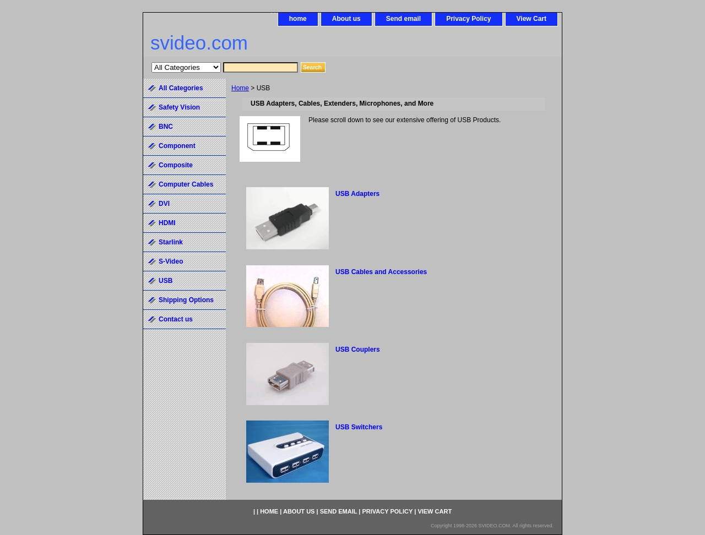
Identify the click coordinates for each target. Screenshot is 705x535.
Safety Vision (179, 107)
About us (346, 19)
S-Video (171, 261)
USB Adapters (357, 194)
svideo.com (199, 42)
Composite (176, 165)
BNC (166, 126)
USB (165, 281)
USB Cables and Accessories (381, 272)
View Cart (531, 19)
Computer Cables (186, 184)
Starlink (171, 242)
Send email (403, 19)
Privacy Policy (468, 19)
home (298, 19)
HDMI (167, 223)
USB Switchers (358, 427)
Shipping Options (186, 300)
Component (177, 146)
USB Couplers (357, 349)
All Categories (181, 88)
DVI (164, 204)
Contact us (176, 319)
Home (240, 88)
